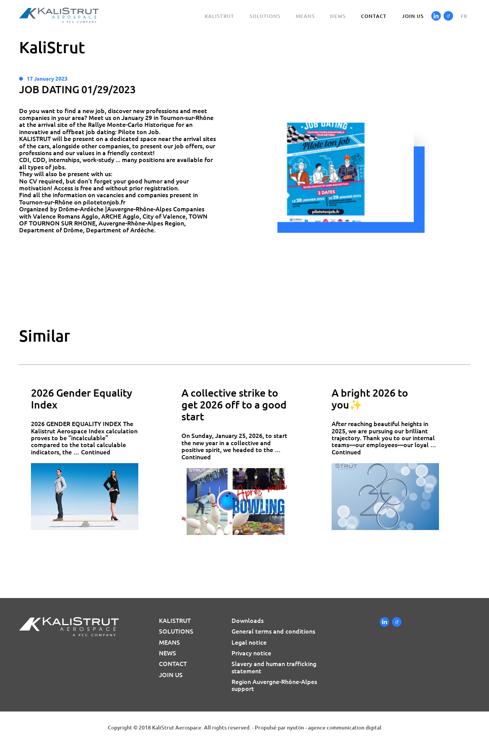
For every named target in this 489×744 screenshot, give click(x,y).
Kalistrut (219, 16)
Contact (374, 16)
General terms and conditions (273, 631)
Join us (413, 16)
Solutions (264, 16)
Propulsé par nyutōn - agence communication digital (318, 728)
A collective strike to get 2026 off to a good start (234, 405)
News (338, 16)
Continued (95, 452)
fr (464, 16)
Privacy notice (251, 653)
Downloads (248, 620)
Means (305, 16)
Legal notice (249, 642)
